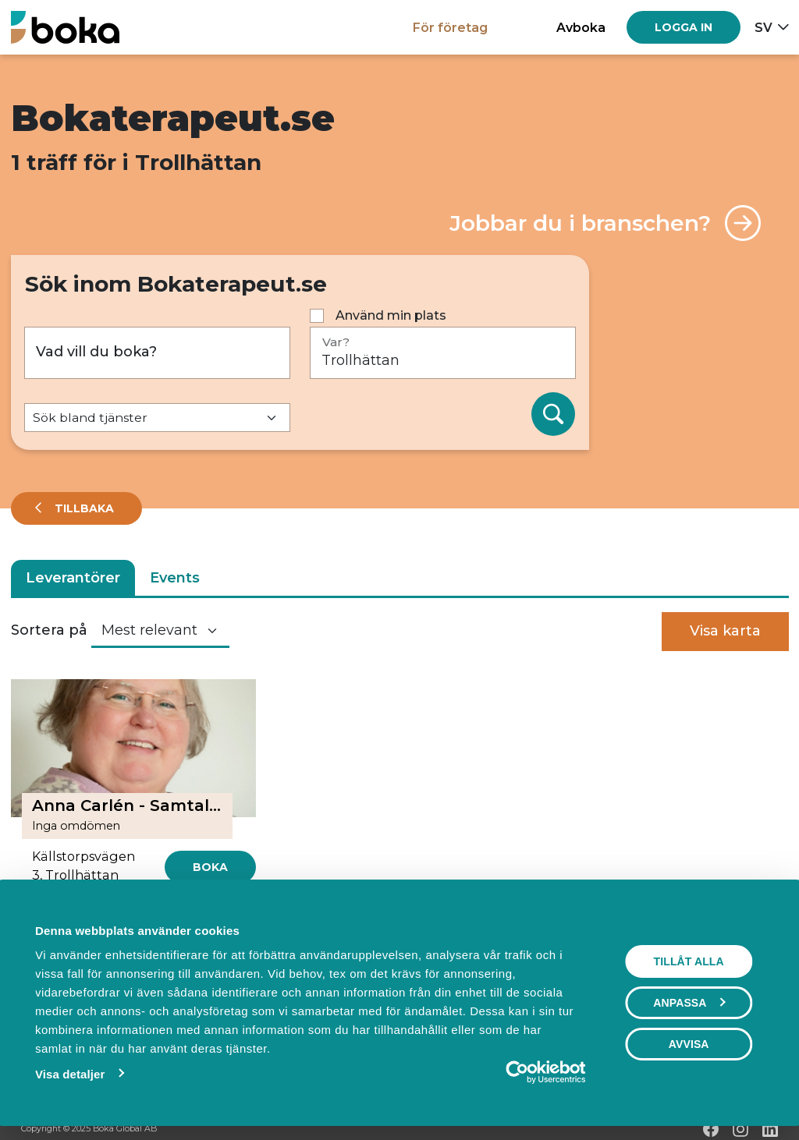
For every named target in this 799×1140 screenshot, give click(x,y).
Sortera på (49, 630)
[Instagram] (740, 1129)
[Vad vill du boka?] (157, 352)
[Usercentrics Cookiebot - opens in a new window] (517, 1072)
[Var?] (443, 352)
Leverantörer (73, 577)
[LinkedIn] (770, 1129)
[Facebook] (711, 1129)
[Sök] (553, 414)
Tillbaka (82, 508)
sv (763, 27)
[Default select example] (157, 417)
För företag (450, 27)
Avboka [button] (580, 27)
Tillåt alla (689, 961)
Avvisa (689, 1044)
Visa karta (725, 630)
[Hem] (65, 27)
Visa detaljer (69, 1074)
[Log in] (683, 27)
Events (175, 577)
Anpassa (690, 1003)
